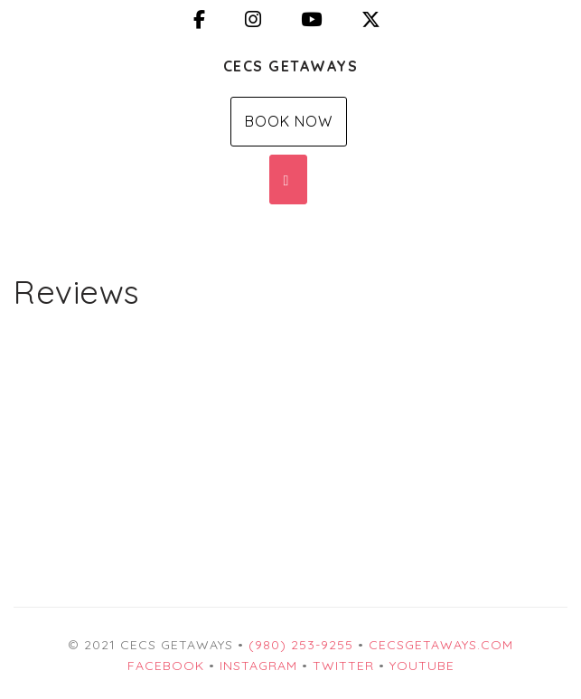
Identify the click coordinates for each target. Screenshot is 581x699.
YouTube (421, 665)
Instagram (258, 665)
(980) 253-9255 (300, 645)
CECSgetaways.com (441, 645)
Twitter (343, 665)
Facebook (165, 665)
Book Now (289, 121)
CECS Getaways (291, 66)
